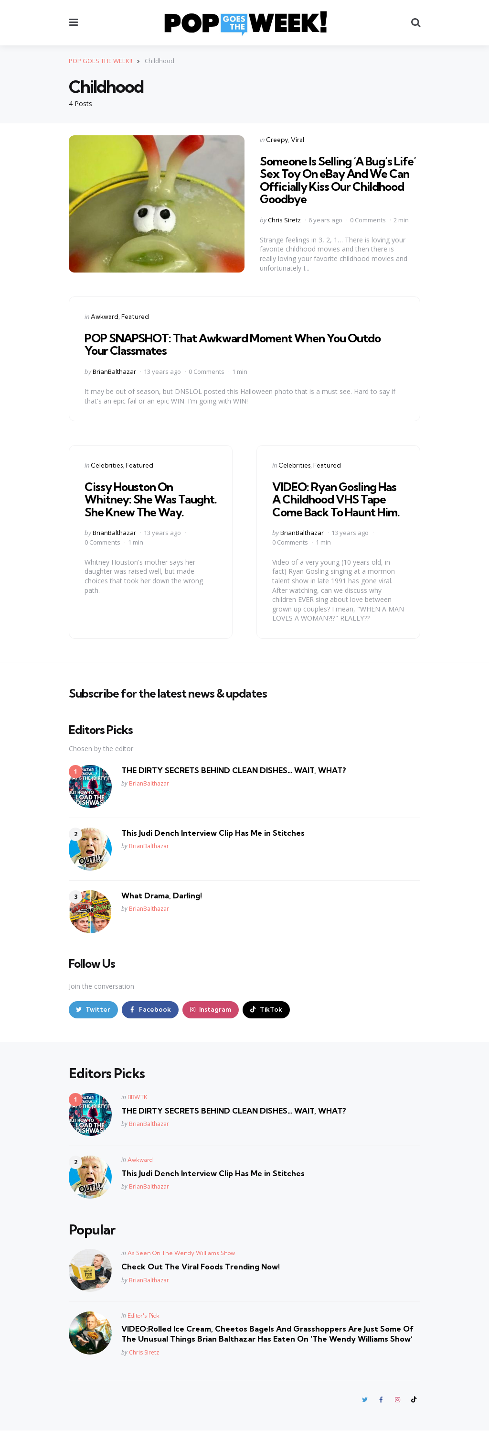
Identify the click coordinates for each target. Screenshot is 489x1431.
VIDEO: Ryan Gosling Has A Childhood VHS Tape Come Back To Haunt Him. (336, 499)
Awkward (104, 316)
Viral (297, 139)
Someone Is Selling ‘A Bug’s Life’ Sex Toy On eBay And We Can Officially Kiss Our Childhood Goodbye (338, 180)
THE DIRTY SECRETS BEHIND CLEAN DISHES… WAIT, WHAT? (233, 770)
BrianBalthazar (114, 371)
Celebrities (107, 465)
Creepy (277, 139)
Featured (135, 316)
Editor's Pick (143, 1316)
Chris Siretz (284, 219)
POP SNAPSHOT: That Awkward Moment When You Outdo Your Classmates (233, 343)
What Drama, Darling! (161, 895)
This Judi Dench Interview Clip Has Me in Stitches (213, 832)
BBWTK (138, 1097)
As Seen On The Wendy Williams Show (181, 1253)
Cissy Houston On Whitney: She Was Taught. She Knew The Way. (151, 499)
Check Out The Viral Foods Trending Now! (200, 1267)
